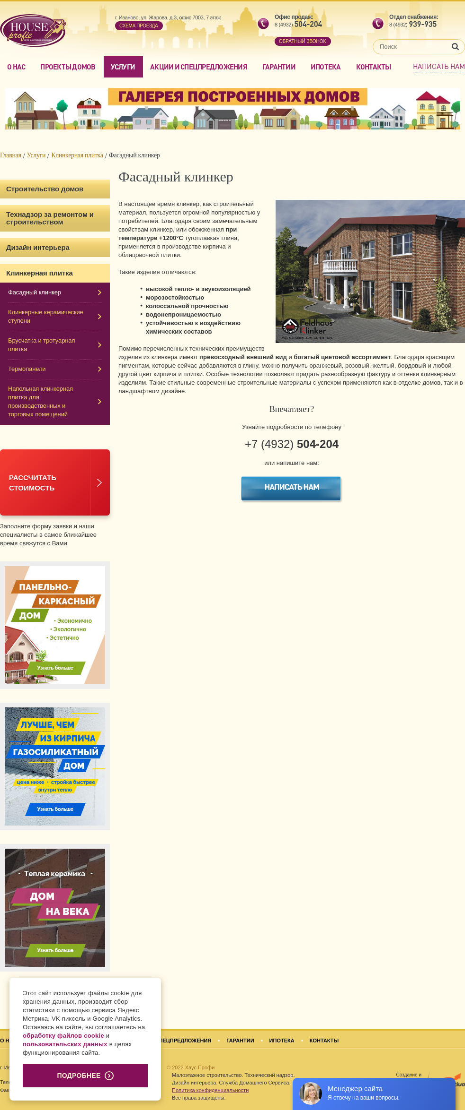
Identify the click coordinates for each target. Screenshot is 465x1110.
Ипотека (326, 66)
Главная (10, 155)
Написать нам (439, 66)
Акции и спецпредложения (198, 66)
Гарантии (278, 66)
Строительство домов (44, 189)
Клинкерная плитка (77, 155)
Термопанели (27, 368)
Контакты (373, 66)
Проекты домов (67, 66)
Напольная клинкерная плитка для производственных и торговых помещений (40, 401)
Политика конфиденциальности (210, 1090)
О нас (16, 66)
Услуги (123, 66)
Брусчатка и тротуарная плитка (41, 345)
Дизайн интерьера (38, 247)
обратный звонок (302, 41)
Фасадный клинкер (34, 292)
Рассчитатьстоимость (32, 482)
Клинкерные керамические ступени (45, 316)
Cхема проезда (138, 25)
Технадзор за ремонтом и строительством (50, 218)
